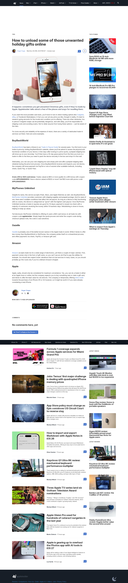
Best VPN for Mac (87, 342)
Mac (28, 3)
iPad (36, 3)
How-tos (31, 581)
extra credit (79, 278)
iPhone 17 (24, 342)
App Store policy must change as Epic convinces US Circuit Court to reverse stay (66, 408)
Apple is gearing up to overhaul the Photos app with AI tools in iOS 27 (65, 545)
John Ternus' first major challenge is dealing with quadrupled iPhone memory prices (66, 379)
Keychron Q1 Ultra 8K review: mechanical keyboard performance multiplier (63, 463)
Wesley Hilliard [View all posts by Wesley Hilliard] (51, 425)
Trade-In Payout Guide (49, 147)
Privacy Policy (61, 581)
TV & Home (73, 3)
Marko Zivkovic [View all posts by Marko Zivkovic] (51, 534)
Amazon (15, 253)
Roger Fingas (21, 51)
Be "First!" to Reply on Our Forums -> (25, 332)
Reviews (15, 581)
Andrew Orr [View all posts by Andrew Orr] (50, 368)
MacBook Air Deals (60, 342)
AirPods (62, 3)
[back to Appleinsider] (15, 3)
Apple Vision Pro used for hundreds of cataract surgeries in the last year (66, 518)
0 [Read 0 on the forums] (85, 451)
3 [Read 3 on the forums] (85, 397)
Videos (49, 581)
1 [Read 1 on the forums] (85, 367)
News (21, 3)
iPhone (44, 3)
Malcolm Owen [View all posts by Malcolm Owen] (51, 397)
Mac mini (113, 342)
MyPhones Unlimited (19, 197)
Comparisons (23, 581)
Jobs (54, 581)
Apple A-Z (43, 581)
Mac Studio (48, 342)
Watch (53, 3)
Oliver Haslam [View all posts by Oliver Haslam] (51, 452)
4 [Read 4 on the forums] (85, 424)
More (96, 3)
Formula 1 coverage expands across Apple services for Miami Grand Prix (65, 351)
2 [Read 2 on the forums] (85, 561)
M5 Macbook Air (36, 342)
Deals (37, 581)
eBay (14, 117)
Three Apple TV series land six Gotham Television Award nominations (64, 490)
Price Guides (86, 3)
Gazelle (14, 232)
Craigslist (80, 115)
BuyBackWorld (17, 147)
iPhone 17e (14, 342)
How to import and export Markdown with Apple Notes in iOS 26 (64, 435)
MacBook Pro (74, 342)
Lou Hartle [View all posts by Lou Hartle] (50, 562)
